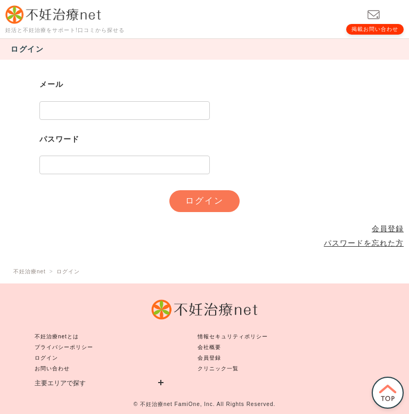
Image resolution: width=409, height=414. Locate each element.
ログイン (46, 358)
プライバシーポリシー (64, 347)
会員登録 (388, 228)
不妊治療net (156, 404)
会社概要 (209, 347)
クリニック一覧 (218, 368)
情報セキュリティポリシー (233, 336)
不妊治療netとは (57, 336)
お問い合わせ (52, 368)
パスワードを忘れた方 (364, 243)
